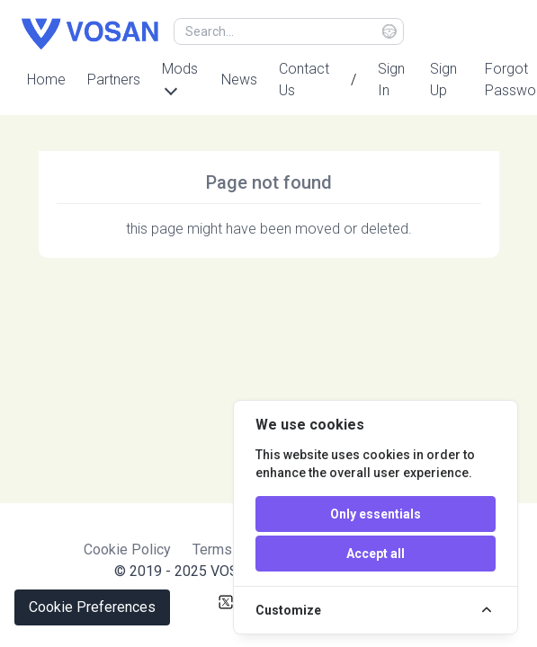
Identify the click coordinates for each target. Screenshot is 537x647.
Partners (113, 79)
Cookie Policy (127, 549)
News (239, 79)
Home (46, 79)
